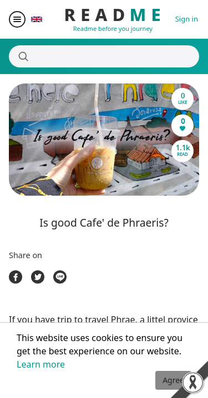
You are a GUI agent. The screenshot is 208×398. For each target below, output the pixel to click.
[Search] (104, 56)
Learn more (41, 364)
